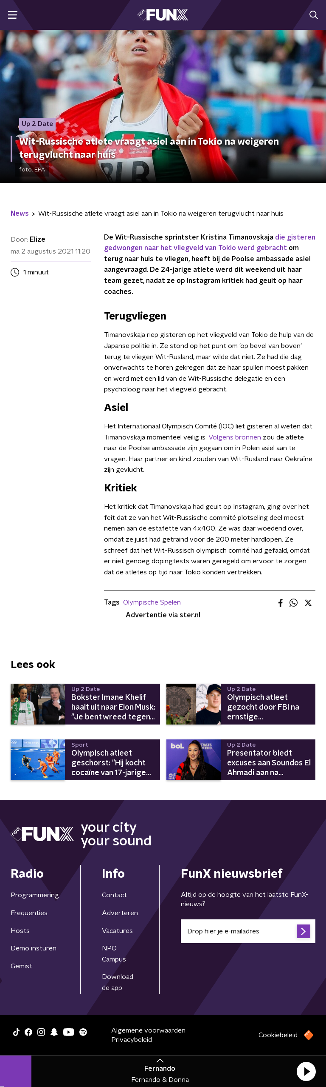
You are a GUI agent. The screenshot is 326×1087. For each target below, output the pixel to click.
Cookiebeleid (278, 1035)
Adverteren (120, 913)
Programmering (35, 895)
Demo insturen (33, 948)
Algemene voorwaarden (148, 1030)
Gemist (21, 966)
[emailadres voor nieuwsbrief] (248, 931)
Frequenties (29, 913)
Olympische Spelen (152, 602)
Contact (114, 895)
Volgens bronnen (234, 437)
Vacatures (117, 930)
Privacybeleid (131, 1039)
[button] (306, 1071)
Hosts (20, 930)
